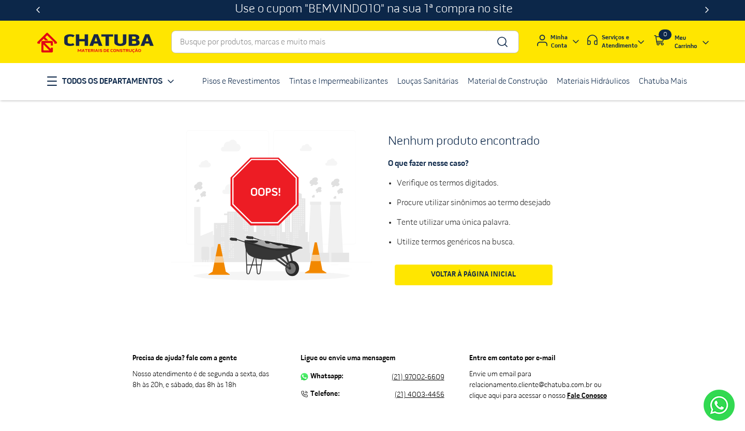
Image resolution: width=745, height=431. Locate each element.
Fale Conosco (587, 396)
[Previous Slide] (38, 10)
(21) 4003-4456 (419, 395)
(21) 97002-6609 (418, 377)
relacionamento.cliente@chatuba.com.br (530, 385)
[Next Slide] (707, 10)
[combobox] (345, 41)
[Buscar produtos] (501, 42)
